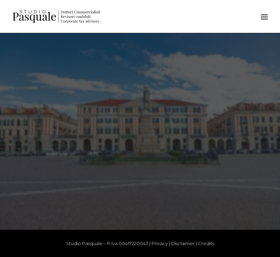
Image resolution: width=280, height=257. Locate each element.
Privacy (160, 243)
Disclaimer (183, 243)
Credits (206, 243)
